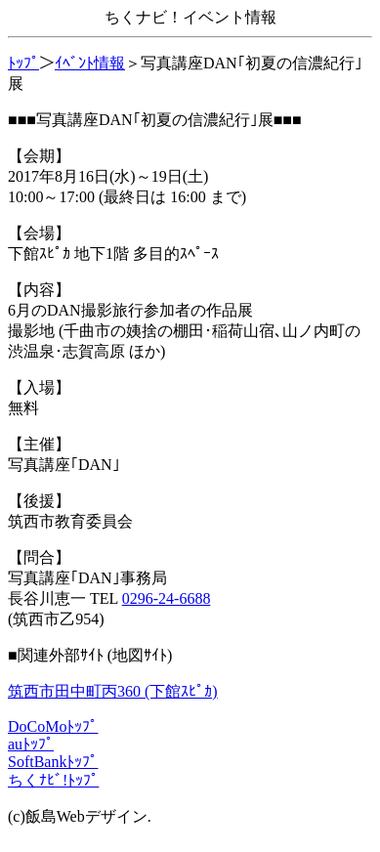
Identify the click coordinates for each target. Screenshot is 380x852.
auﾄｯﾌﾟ (31, 744)
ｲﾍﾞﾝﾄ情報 (90, 63)
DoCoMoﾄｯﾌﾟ (53, 726)
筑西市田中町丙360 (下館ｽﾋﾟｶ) (113, 691)
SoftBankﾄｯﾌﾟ (53, 761)
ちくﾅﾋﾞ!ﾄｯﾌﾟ (53, 780)
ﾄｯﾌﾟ (23, 63)
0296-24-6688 (166, 598)
